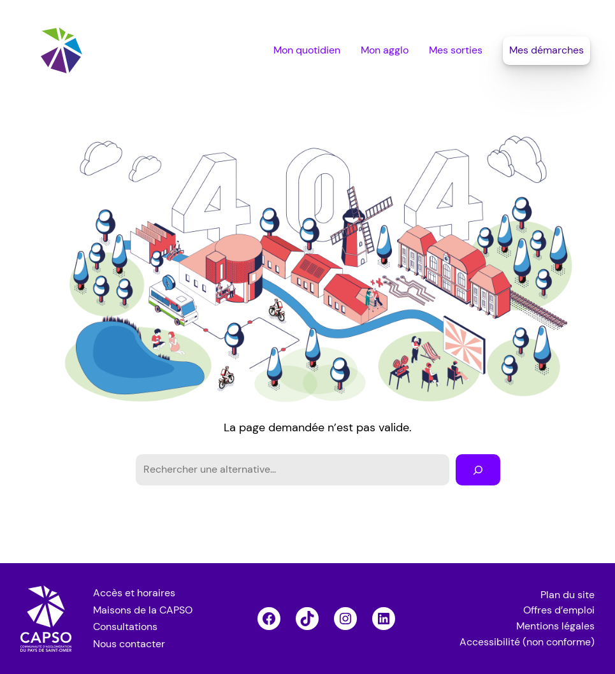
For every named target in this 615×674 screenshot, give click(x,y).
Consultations (125, 626)
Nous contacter (129, 644)
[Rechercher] (478, 469)
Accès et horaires (134, 593)
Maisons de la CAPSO (142, 610)
